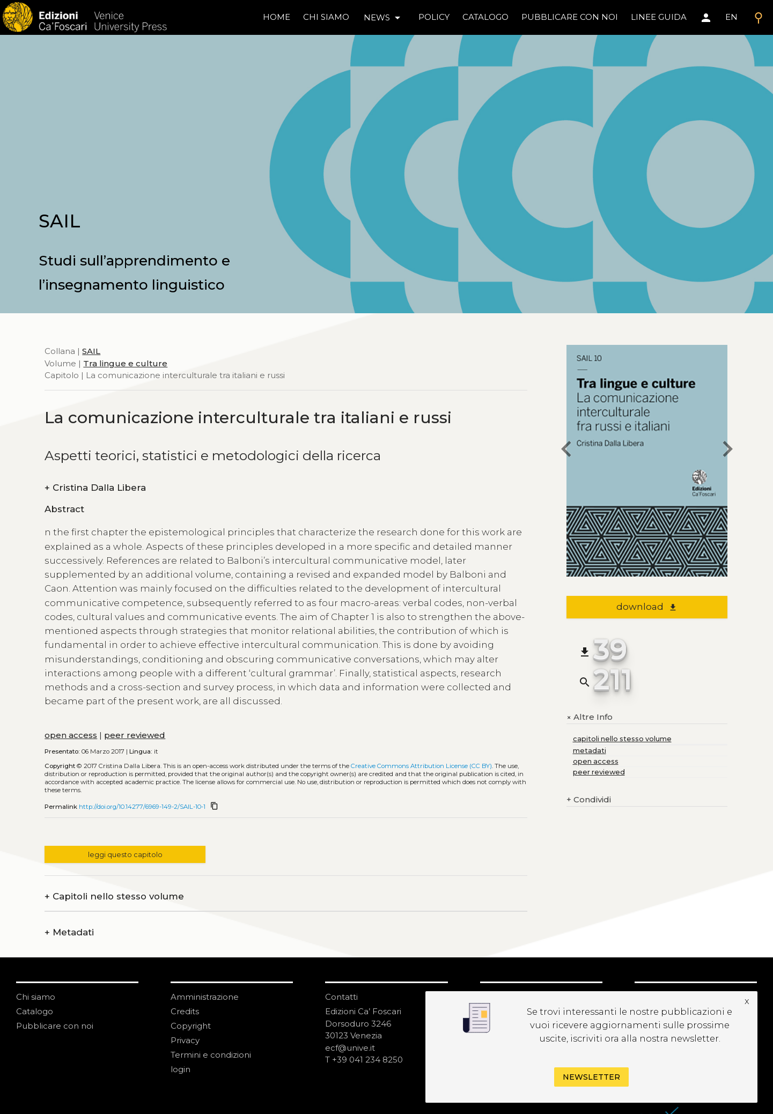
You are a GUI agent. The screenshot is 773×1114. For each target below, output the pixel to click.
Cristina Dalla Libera (95, 488)
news (384, 18)
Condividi (588, 800)
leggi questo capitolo (125, 855)
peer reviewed (134, 735)
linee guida (659, 17)
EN (731, 17)
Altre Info (589, 717)
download (646, 606)
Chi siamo (35, 997)
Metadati (69, 932)
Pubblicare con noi (54, 1026)
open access (71, 735)
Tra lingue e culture (125, 363)
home (276, 17)
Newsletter (591, 1077)
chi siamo (326, 17)
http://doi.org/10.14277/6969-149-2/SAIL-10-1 (142, 806)
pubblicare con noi (569, 17)
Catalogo (34, 1011)
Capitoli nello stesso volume (114, 896)
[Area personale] (706, 17)
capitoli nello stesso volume (622, 739)
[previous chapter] (566, 450)
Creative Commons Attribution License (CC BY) (421, 766)
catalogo (485, 17)
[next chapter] (727, 450)
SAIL (91, 351)
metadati (589, 751)
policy (434, 17)
